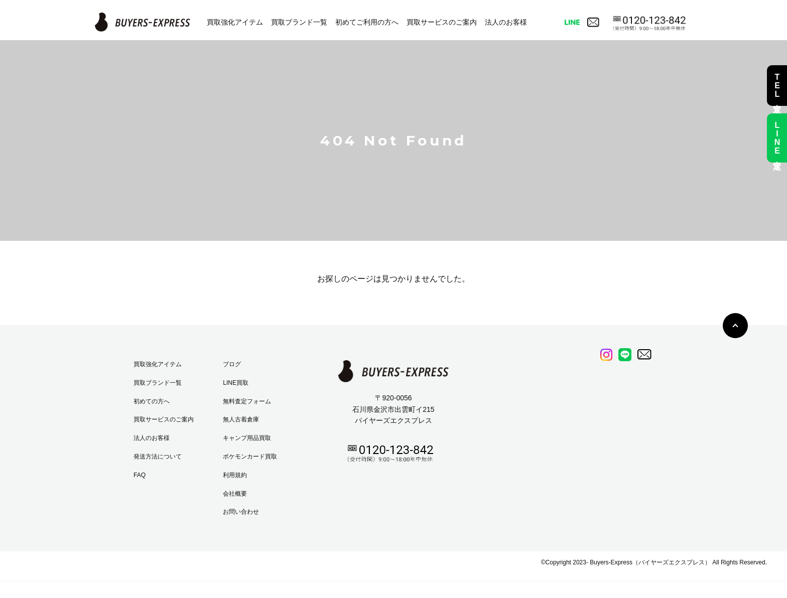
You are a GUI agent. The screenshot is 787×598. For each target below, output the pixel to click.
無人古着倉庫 (241, 419)
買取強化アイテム (235, 22)
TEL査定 (777, 85)
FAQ (140, 475)
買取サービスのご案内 (442, 22)
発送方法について (158, 456)
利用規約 (235, 475)
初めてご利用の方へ (367, 22)
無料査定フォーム (247, 401)
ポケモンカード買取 (250, 456)
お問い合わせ (241, 511)
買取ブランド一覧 (299, 22)
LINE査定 (777, 138)
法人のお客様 (506, 22)
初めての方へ (152, 401)
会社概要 (235, 493)
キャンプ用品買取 (247, 437)
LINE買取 (235, 382)
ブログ (232, 364)
